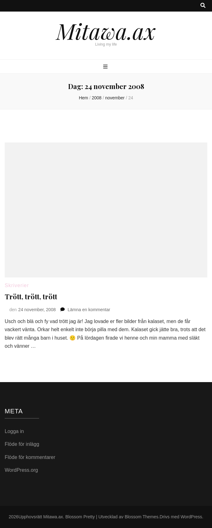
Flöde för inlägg (22, 444)
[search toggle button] (202, 6)
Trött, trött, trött (31, 296)
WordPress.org (21, 470)
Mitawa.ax (106, 30)
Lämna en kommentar (89, 309)
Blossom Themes (142, 516)
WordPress (191, 516)
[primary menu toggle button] (106, 67)
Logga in (14, 431)
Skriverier (17, 285)
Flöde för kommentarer (30, 457)
